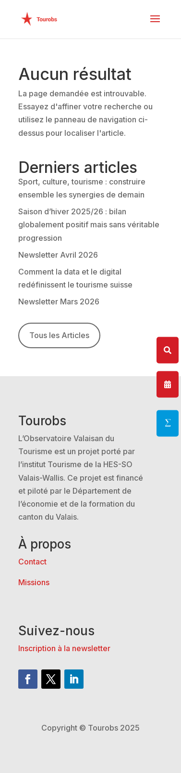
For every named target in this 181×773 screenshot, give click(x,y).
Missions (33, 582)
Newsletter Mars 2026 (58, 301)
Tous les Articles (59, 335)
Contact (32, 561)
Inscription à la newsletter (64, 648)
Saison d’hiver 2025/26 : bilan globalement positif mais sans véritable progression (88, 224)
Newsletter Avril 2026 (58, 255)
